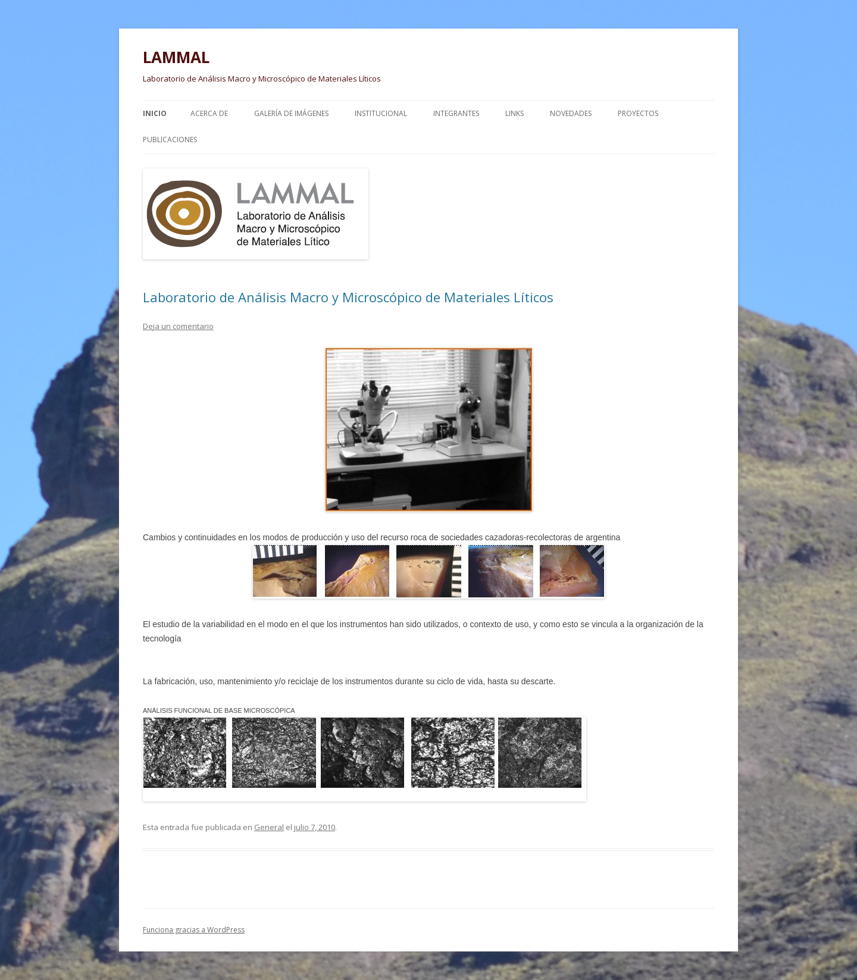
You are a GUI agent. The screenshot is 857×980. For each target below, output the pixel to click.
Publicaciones (170, 139)
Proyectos (638, 113)
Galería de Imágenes (291, 113)
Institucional (381, 113)
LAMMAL (176, 57)
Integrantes (456, 113)
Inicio (155, 113)
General (269, 827)
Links (514, 113)
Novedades (571, 113)
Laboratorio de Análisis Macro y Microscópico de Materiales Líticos (348, 297)
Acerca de (209, 113)
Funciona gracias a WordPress (194, 930)
